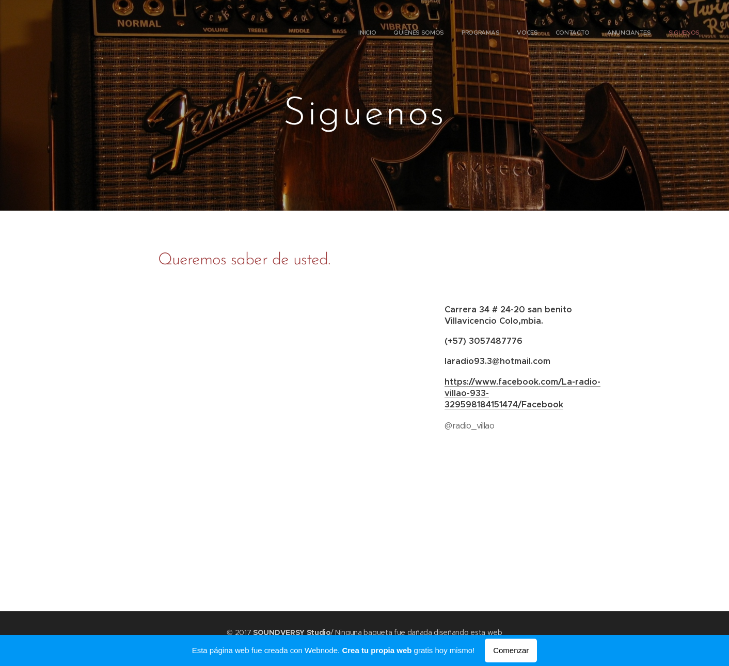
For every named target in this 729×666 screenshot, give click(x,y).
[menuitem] (594, 33)
